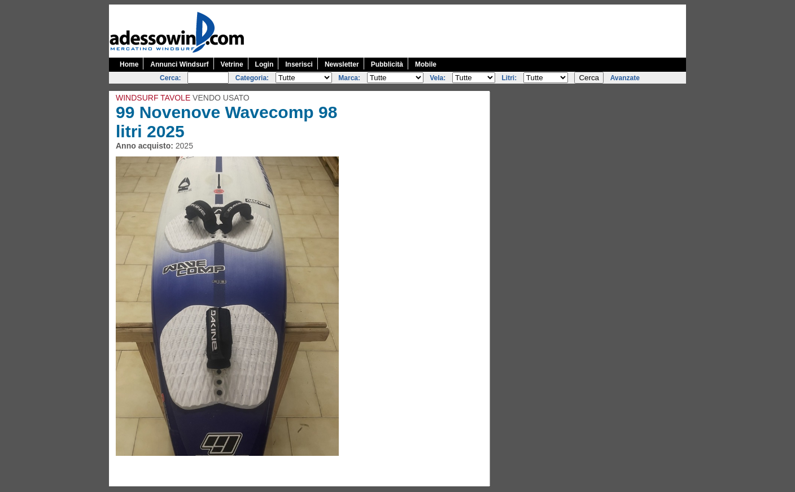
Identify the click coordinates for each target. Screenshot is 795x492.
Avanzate (625, 78)
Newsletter (342, 64)
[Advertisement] (480, 30)
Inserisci (299, 64)
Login (264, 64)
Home (129, 64)
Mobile (425, 64)
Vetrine (232, 64)
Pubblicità (387, 64)
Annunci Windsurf (179, 64)
